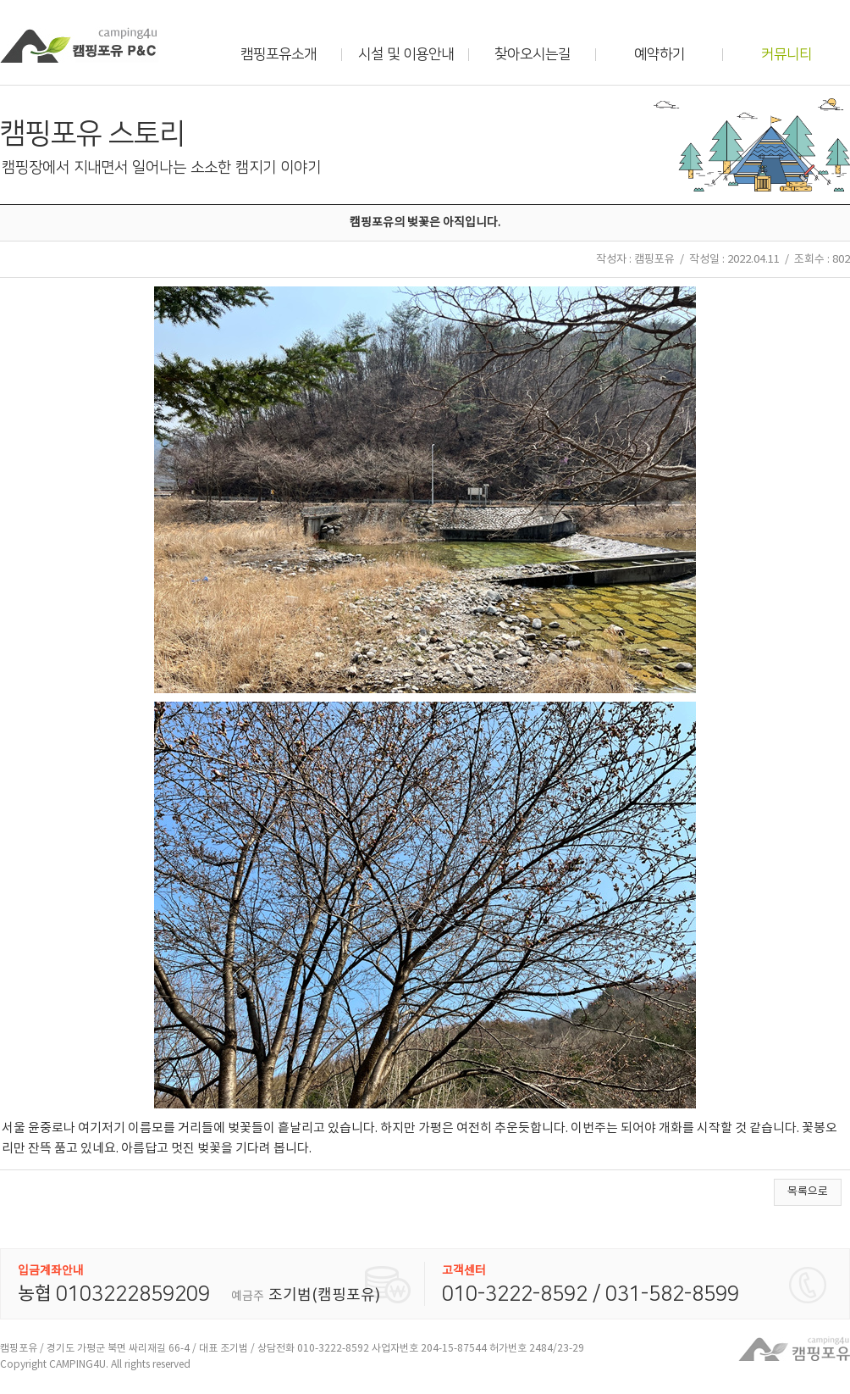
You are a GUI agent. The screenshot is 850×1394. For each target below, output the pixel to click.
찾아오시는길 (532, 54)
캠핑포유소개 (278, 54)
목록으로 (807, 1192)
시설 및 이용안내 (406, 54)
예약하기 (659, 54)
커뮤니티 (786, 54)
